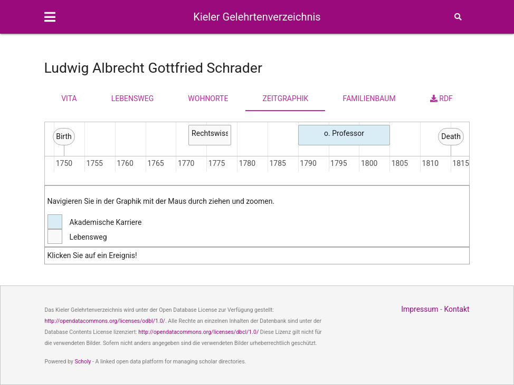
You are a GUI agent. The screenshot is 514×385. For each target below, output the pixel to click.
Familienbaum (369, 98)
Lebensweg (132, 98)
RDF (441, 98)
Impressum (419, 309)
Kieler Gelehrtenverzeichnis (256, 17)
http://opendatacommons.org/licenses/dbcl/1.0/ (198, 332)
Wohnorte (208, 98)
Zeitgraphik (286, 98)
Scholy (82, 361)
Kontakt (456, 309)
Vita (69, 98)
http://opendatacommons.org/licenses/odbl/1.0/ (104, 321)
